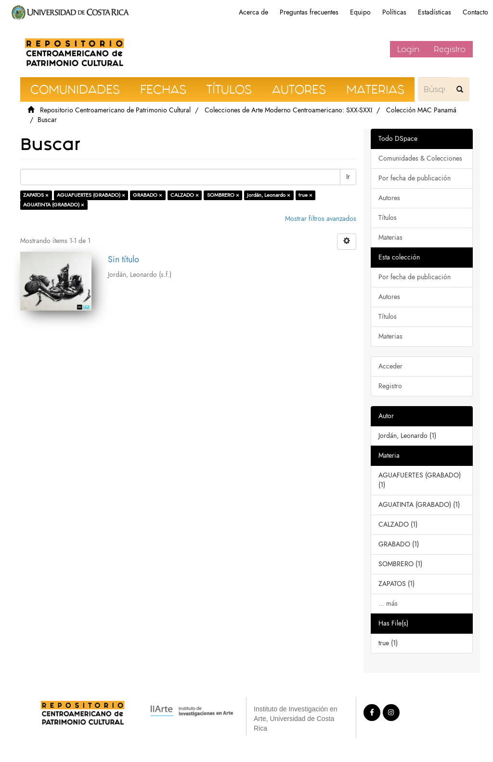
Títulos (387, 217)
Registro (450, 49)
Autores (389, 198)
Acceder (390, 366)
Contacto (475, 12)
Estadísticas (434, 12)
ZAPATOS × (36, 195)
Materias (390, 237)
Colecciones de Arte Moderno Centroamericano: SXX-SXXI (288, 110)
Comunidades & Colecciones (420, 158)
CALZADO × (184, 195)
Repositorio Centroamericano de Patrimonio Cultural (115, 110)
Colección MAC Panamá (421, 110)
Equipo (360, 12)
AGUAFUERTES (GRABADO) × (91, 195)
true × (305, 195)
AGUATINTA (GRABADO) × (53, 204)
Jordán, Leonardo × (268, 195)
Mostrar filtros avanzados (320, 218)
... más (388, 603)
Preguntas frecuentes (309, 12)
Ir (348, 176)
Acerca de (253, 12)
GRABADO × (147, 195)
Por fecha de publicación (414, 178)
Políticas (394, 12)
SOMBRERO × (223, 195)
